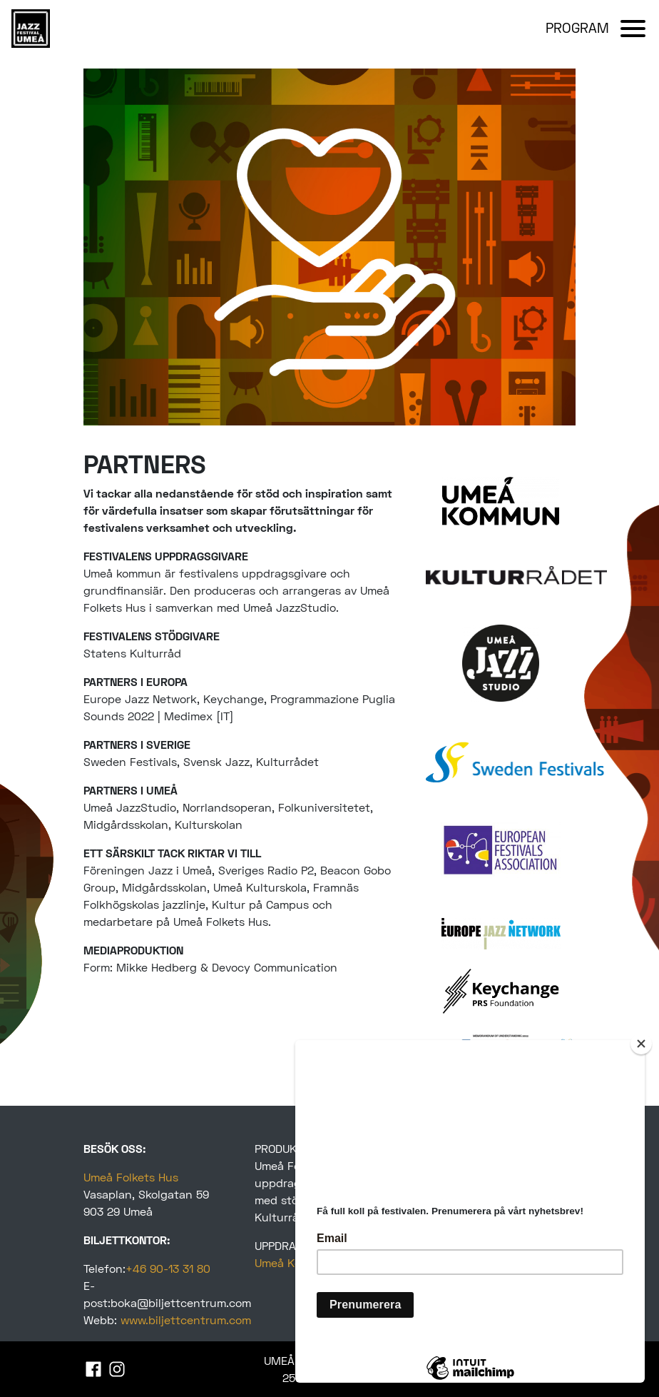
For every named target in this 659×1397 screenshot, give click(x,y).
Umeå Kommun (294, 1262)
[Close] (641, 1043)
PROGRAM (577, 27)
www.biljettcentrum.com (186, 1319)
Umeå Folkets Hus (130, 1177)
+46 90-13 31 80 (168, 1268)
